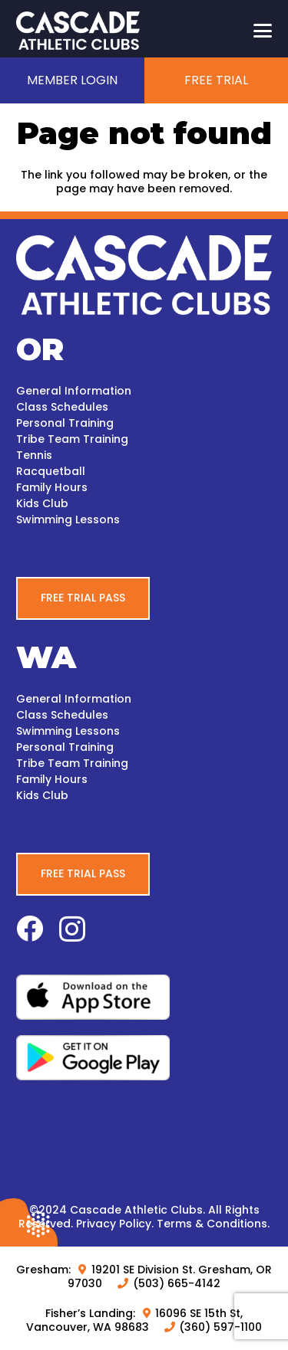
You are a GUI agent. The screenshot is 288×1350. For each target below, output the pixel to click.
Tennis (34, 455)
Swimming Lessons (68, 519)
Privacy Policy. (115, 1223)
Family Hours (52, 487)
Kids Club (42, 503)
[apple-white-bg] (144, 997)
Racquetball (50, 471)
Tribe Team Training (72, 439)
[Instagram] (72, 930)
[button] (262, 30)
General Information (73, 390)
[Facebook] (29, 928)
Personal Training (65, 423)
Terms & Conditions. (213, 1223)
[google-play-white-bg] (144, 1057)
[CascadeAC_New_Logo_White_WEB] (78, 30)
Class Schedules (62, 407)
